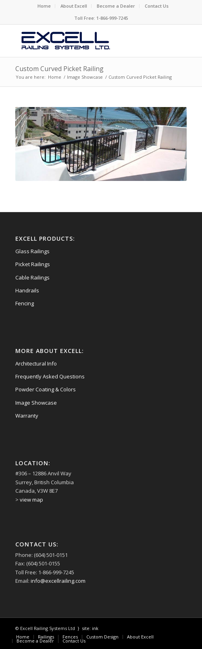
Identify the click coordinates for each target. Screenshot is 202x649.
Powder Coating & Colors (45, 389)
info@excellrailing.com (58, 580)
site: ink (90, 628)
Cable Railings (32, 277)
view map (31, 499)
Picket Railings (32, 264)
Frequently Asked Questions (50, 376)
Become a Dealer (116, 6)
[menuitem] (44, 6)
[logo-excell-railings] (84, 41)
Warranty (26, 415)
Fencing (24, 303)
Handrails (27, 290)
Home (44, 6)
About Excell (73, 6)
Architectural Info (36, 363)
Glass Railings (32, 251)
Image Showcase (36, 402)
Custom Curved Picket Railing (59, 68)
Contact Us (157, 6)
